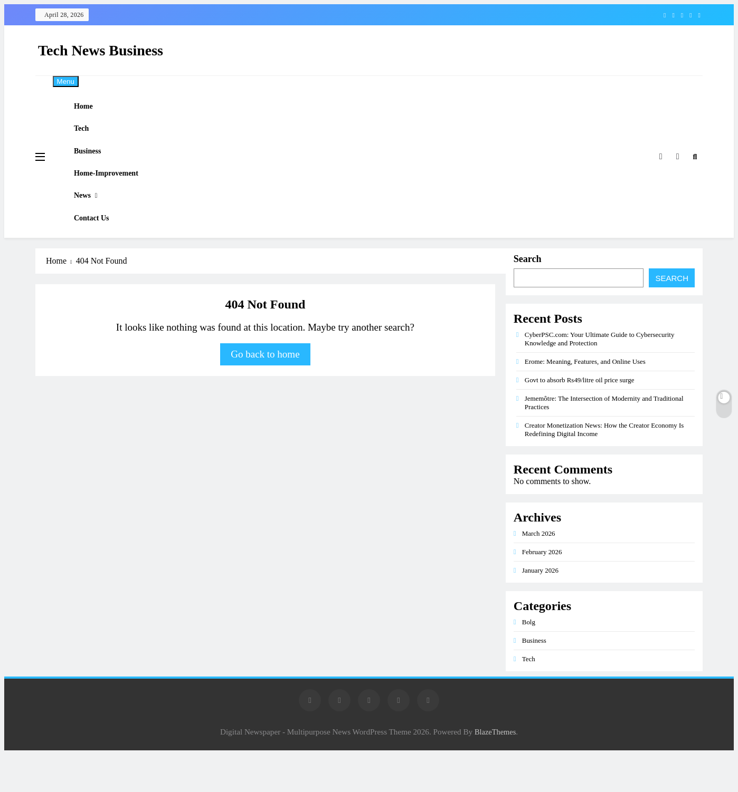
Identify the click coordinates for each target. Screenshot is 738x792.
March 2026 (538, 571)
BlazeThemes (495, 769)
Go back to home (265, 391)
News (90, 223)
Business (96, 166)
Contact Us (100, 252)
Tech (90, 138)
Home (92, 109)
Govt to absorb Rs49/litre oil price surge (580, 417)
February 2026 (542, 589)
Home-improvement (115, 195)
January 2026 (540, 608)
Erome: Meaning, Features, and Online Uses (585, 399)
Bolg (528, 659)
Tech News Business (100, 50)
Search (528, 296)
